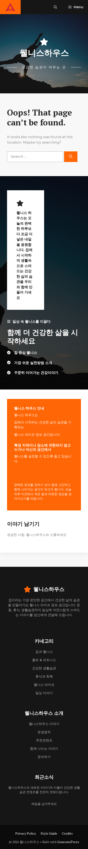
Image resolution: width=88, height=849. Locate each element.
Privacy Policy (25, 833)
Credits (67, 833)
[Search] (70, 156)
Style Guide (49, 833)
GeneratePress (68, 842)
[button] (55, 7)
